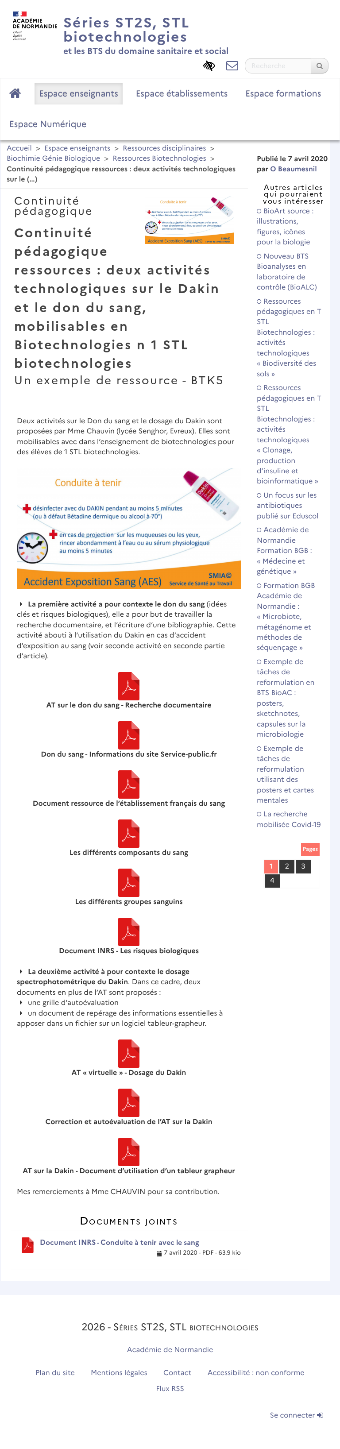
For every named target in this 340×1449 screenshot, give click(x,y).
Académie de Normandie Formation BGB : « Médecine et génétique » (284, 551)
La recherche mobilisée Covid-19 (289, 819)
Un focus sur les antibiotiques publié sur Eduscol (287, 506)
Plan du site (54, 1373)
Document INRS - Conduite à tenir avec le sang (119, 1242)
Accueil (19, 148)
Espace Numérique (47, 124)
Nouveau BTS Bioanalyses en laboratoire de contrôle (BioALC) (287, 272)
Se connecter (296, 1415)
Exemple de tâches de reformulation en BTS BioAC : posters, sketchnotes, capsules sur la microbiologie (285, 698)
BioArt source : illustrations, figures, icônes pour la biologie (285, 227)
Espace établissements (182, 93)
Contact (177, 1373)
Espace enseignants (78, 93)
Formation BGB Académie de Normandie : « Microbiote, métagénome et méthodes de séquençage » (286, 617)
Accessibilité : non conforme (256, 1373)
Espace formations (283, 93)
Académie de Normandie (170, 1350)
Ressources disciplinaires (164, 148)
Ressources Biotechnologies (159, 159)
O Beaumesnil (293, 169)
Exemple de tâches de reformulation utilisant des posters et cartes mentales (285, 775)
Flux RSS (170, 1389)
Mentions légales (119, 1373)
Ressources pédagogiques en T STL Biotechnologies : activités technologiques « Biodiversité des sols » (289, 338)
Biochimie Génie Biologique (53, 159)
